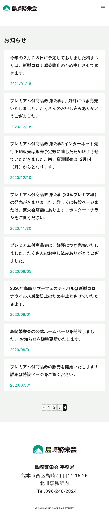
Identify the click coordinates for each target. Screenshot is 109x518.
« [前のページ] (44, 407)
